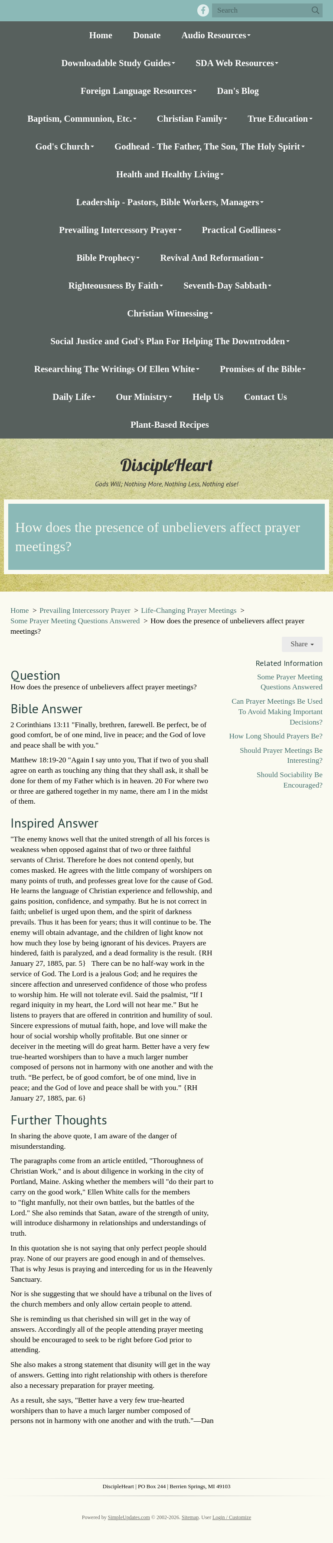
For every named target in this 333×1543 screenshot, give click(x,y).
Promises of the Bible (260, 369)
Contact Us (265, 397)
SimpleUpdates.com (129, 1517)
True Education (278, 118)
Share (302, 644)
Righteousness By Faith (114, 285)
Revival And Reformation (209, 258)
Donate (147, 35)
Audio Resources (213, 35)
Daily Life (71, 397)
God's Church (62, 146)
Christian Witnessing (167, 313)
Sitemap (190, 1517)
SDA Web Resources (235, 63)
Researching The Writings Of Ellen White (114, 369)
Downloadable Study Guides (116, 63)
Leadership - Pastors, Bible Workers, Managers (167, 202)
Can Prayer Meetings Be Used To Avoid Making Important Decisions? (277, 711)
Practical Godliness (239, 230)
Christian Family (190, 118)
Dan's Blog (238, 91)
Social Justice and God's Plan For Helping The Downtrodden (167, 341)
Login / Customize (231, 1517)
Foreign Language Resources (136, 91)
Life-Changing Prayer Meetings (188, 610)
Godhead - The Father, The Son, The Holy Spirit (207, 146)
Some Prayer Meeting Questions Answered (75, 621)
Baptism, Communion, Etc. (79, 118)
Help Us (208, 397)
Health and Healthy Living (167, 174)
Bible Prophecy (105, 258)
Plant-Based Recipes (170, 424)
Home (100, 35)
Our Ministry (141, 397)
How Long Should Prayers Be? (276, 736)
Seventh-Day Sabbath (225, 285)
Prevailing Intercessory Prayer (118, 230)
